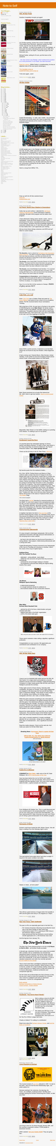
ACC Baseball (3, 139)
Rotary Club (3, 174)
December (5, 103)
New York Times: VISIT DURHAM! (30, 921)
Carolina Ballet (4, 143)
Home (37, 1140)
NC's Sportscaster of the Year (37, 775)
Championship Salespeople (28, 529)
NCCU (2, 169)
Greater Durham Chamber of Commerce (9, 155)
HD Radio (3, 157)
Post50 (2, 171)
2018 (3, 93)
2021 (3, 90)
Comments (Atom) (29, 1142)
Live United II (9, 65)
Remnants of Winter (26, 824)
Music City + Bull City (11, 36)
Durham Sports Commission (6, 153)
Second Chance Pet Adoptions (7, 176)
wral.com (22, 197)
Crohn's (2, 146)
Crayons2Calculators (5, 145)
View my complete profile (6, 15)
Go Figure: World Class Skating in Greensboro (34, 207)
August (4, 107)
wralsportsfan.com (24, 199)
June (4, 109)
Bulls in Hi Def (10, 71)
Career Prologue (10, 48)
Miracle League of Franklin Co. (7, 163)
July (4, 108)
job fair (31, 500)
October (4, 105)
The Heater (22, 495)
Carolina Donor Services (5, 144)
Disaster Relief (4, 147)
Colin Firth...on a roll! (26, 295)
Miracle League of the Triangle (7, 164)
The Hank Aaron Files (11, 24)
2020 (3, 91)
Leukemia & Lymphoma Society (7, 161)
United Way (3, 180)
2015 (3, 97)
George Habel (5, 12)
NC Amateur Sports (4, 167)
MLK (2, 165)
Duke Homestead (4, 148)
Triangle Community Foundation (7, 179)
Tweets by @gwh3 (4, 19)
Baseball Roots (10, 54)
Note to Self (10, 5)
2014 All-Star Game (5, 138)
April (4, 111)
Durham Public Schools (5, 151)
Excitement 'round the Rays (28, 440)
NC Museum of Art (4, 168)
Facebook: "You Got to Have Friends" (31, 994)
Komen (2, 160)
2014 (3, 98)
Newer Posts (22, 1140)
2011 (3, 101)
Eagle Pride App (10, 30)
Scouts (2, 175)
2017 (3, 94)
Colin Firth (26, 298)
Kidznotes (3, 159)
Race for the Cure (4, 173)
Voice (2, 183)
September (5, 106)
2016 (3, 96)
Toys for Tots (3, 178)
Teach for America (4, 177)
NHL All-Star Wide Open (27, 653)
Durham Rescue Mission (5, 152)
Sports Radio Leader (11, 77)
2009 (3, 131)
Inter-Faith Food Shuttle (5, 158)
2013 (3, 99)
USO (2, 182)
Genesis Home (4, 154)
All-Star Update (24, 82)
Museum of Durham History (6, 166)
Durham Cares (4, 149)
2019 (3, 92)
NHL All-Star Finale (25, 13)
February (5, 114)
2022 (3, 88)
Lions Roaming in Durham (28, 1064)
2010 (3, 130)
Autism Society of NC (5, 141)
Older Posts (52, 1140)
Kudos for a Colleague (26, 770)
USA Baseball (3, 181)
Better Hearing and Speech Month (7, 142)
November (5, 104)
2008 (3, 132)
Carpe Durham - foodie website (28, 985)
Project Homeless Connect (6, 172)
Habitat (2, 156)
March (4, 112)
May (4, 110)
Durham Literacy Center (39, 1023)
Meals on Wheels (4, 162)
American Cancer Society (6, 140)
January (4, 115)
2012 (3, 100)
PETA (2, 170)
